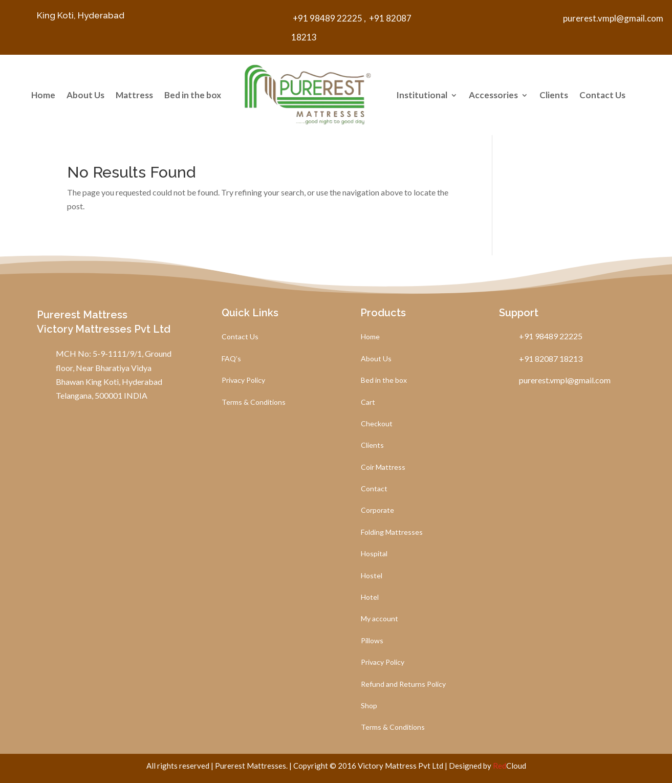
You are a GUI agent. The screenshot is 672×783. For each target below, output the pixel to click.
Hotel (370, 597)
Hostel (371, 576)
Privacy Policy (243, 380)
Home (43, 95)
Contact (374, 489)
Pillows (372, 641)
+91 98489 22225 (326, 18)
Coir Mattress (383, 467)
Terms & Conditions (254, 402)
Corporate (377, 510)
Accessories (493, 95)
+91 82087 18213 (547, 358)
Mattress (134, 95)
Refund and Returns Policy (403, 684)
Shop (369, 706)
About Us (85, 95)
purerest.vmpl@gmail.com (613, 18)
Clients (553, 95)
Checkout (377, 424)
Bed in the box (192, 95)
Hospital (374, 554)
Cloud (509, 765)
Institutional (421, 95)
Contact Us (602, 95)
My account (379, 619)
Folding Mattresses (392, 532)
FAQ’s (231, 359)
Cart (368, 402)
